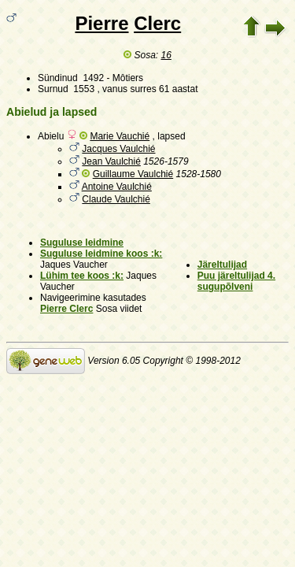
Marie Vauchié (119, 136)
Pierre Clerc (66, 308)
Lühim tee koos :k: (82, 275)
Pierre (101, 23)
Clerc (157, 23)
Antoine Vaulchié (117, 186)
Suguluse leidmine (82, 242)
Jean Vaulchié (111, 161)
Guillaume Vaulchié (133, 174)
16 (166, 55)
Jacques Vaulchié (118, 148)
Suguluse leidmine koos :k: (101, 253)
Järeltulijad (222, 264)
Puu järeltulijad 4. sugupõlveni (236, 281)
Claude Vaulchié (116, 199)
